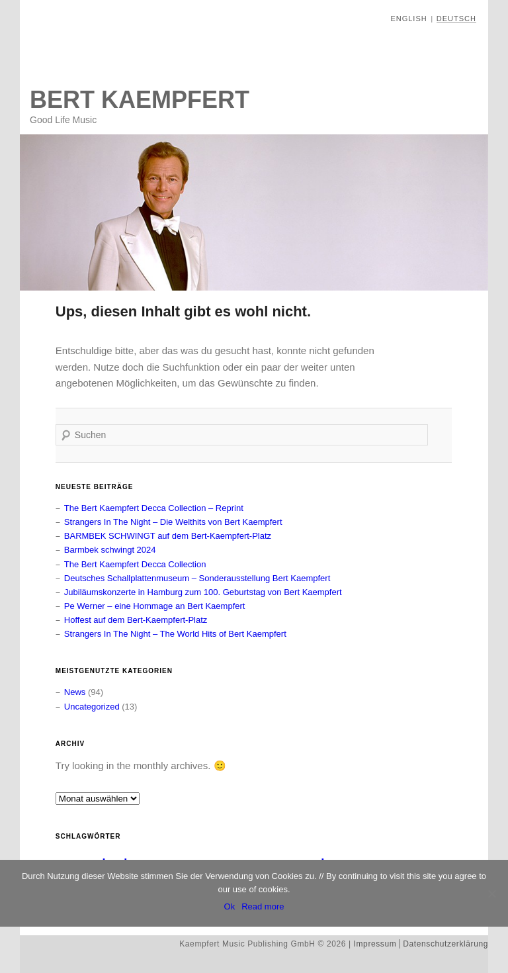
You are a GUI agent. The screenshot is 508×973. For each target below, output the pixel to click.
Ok (229, 906)
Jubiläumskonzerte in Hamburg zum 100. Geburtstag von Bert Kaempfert (203, 592)
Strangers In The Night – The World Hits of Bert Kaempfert (175, 634)
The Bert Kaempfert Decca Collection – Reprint (153, 508)
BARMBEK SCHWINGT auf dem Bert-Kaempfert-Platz (167, 536)
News (75, 692)
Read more (262, 906)
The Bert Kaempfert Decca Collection (135, 564)
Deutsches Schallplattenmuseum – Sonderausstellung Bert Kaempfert (197, 578)
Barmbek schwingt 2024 (110, 550)
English (408, 19)
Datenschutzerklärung (445, 944)
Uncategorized (92, 707)
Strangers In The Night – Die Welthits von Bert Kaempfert (173, 522)
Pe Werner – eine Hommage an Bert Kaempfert (154, 606)
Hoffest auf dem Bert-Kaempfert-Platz (136, 620)
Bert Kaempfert (139, 99)
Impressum (375, 944)
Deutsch (456, 19)
